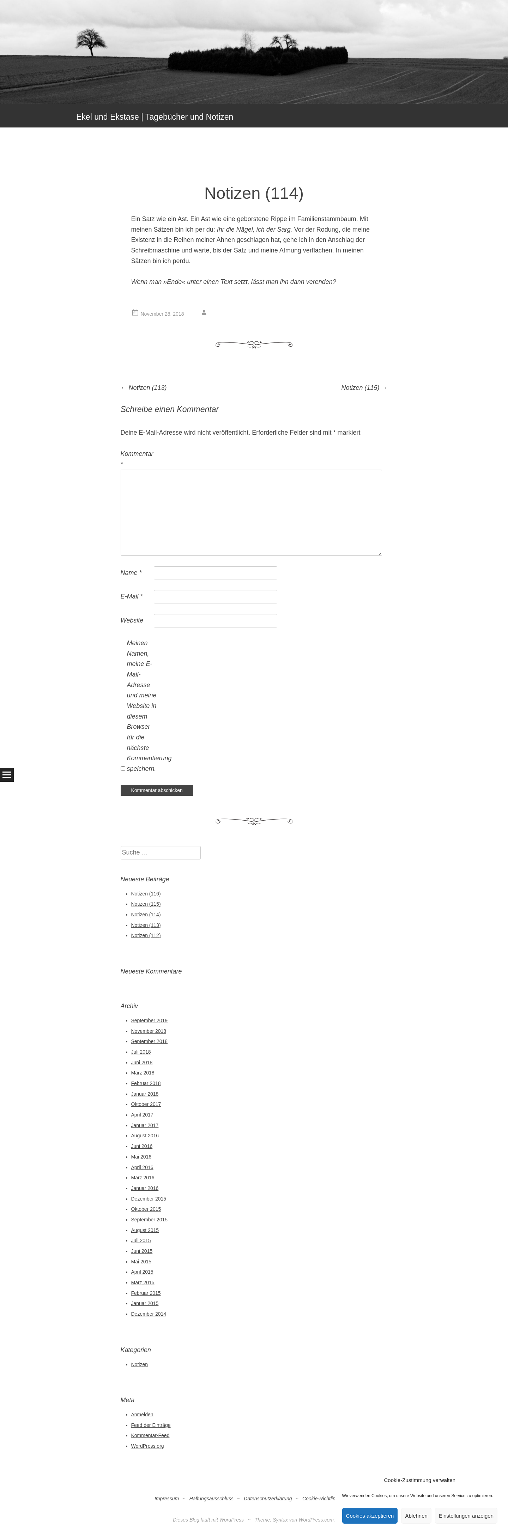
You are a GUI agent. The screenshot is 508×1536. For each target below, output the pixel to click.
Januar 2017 (145, 1125)
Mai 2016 (141, 1157)
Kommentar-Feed (150, 1435)
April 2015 (142, 1272)
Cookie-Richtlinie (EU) (326, 1498)
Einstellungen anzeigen (466, 1516)
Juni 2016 (142, 1146)
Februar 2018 (146, 1083)
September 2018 (149, 1041)
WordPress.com (316, 1520)
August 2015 (145, 1230)
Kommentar (136, 459)
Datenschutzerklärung (268, 1498)
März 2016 (143, 1177)
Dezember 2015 (149, 1199)
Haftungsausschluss (211, 1498)
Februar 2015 (146, 1293)
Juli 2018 (141, 1052)
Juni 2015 (142, 1251)
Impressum (167, 1498)
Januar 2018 (145, 1094)
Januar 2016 (145, 1188)
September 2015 (149, 1219)
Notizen (139, 1364)
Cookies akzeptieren (370, 1516)
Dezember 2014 (149, 1314)
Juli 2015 (141, 1240)
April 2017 (142, 1115)
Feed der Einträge (151, 1425)
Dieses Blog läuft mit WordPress (208, 1520)
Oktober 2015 (146, 1209)
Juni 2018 (142, 1062)
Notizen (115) (364, 387)
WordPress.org (147, 1446)
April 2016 (142, 1167)
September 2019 (149, 1020)
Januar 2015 (145, 1303)
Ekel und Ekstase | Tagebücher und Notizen (154, 116)
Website (132, 620)
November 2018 (149, 1031)
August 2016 (145, 1135)
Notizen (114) (146, 914)
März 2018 (143, 1073)
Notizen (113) (144, 387)
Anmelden (142, 1414)
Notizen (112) (146, 935)
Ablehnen (416, 1516)
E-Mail (132, 596)
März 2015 (143, 1282)
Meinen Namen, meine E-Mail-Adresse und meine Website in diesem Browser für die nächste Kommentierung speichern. (142, 705)
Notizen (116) (146, 894)
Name (131, 572)
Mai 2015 (141, 1261)
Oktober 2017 (146, 1104)
